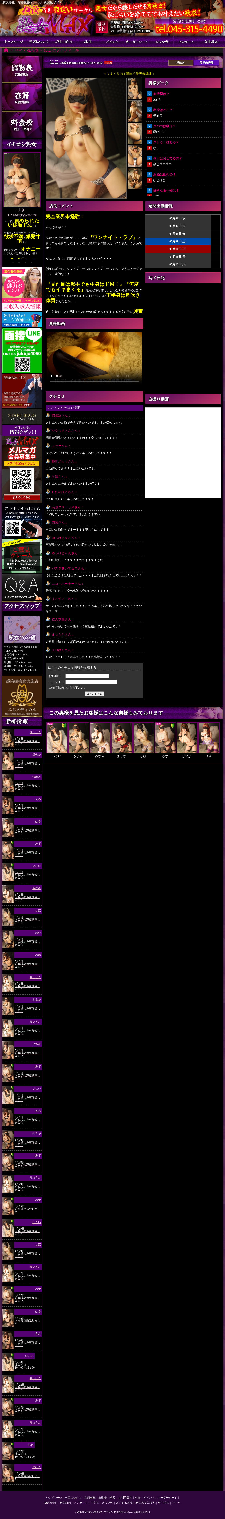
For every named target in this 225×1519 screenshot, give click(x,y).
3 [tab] (25, 263)
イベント (149, 1497)
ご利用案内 (63, 42)
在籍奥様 (90, 1497)
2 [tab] (19, 263)
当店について (39, 42)
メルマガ (161, 42)
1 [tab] (13, 263)
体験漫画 (50, 1502)
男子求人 (163, 1502)
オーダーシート (137, 42)
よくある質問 (124, 1502)
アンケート (186, 42)
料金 (138, 1497)
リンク (176, 1502)
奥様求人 (210, 42)
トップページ (14, 42)
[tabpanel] (22, 207)
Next (40, 207)
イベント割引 (112, 42)
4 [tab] (31, 263)
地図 (88, 42)
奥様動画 (65, 1502)
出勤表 (102, 1497)
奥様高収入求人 (145, 1502)
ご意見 (94, 1502)
